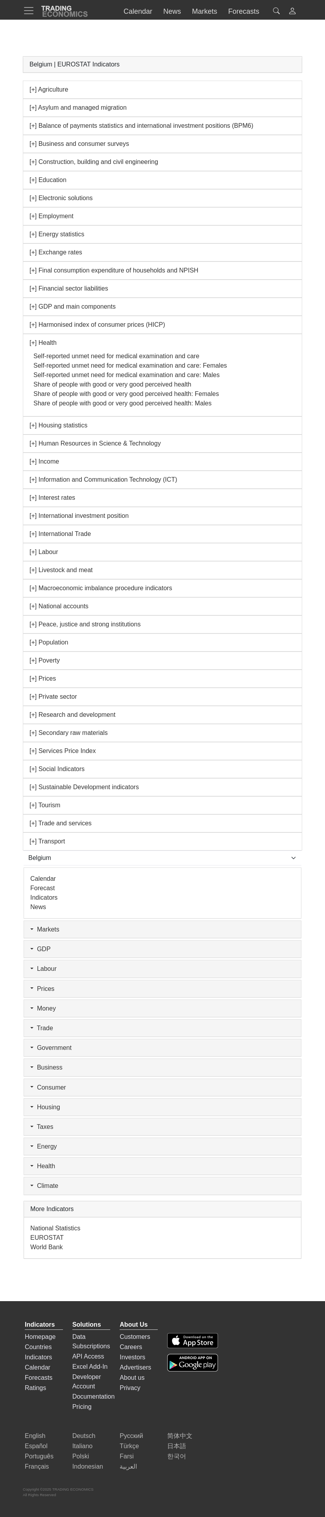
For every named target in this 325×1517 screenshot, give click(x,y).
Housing (45, 1107)
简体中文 (179, 1435)
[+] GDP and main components (73, 306)
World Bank (46, 1247)
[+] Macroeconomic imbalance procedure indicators (101, 588)
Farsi (127, 1456)
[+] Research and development (72, 714)
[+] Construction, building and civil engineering (94, 161)
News (38, 907)
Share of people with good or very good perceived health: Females (126, 393)
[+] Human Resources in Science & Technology (95, 443)
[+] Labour (44, 552)
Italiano (82, 1446)
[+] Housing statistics (58, 425)
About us (132, 1377)
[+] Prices (43, 678)
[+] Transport (47, 841)
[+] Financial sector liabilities (69, 288)
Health (42, 1166)
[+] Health (43, 342)
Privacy (130, 1387)
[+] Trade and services (61, 823)
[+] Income (44, 461)
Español (36, 1446)
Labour (43, 968)
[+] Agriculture (49, 89)
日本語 (176, 1446)
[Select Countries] (162, 858)
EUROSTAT (47, 1237)
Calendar (43, 878)
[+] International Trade (60, 533)
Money (43, 1008)
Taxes (41, 1126)
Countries (38, 1347)
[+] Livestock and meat (61, 570)
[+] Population (49, 642)
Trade (41, 1028)
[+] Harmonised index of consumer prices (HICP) (97, 324)
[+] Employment (52, 216)
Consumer (48, 1087)
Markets (44, 929)
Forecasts (38, 1377)
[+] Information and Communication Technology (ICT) (103, 479)
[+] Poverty (45, 660)
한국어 (176, 1456)
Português (39, 1456)
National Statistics (55, 1228)
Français (37, 1466)
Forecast (42, 888)
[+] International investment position (79, 515)
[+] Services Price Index (63, 750)
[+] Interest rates (52, 497)
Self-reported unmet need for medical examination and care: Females (130, 365)
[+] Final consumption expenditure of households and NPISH (114, 270)
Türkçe (129, 1446)
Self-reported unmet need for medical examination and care (116, 356)
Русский (131, 1435)
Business (46, 1067)
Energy (43, 1146)
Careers (131, 1347)
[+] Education (48, 180)
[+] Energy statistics (57, 234)
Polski (80, 1456)
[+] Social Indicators (57, 769)
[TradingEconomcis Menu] (31, 10)
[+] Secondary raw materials (69, 732)
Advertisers (135, 1367)
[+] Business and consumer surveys (79, 143)
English (35, 1435)
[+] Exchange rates (56, 252)
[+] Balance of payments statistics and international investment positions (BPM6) (141, 125)
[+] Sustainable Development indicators (84, 787)
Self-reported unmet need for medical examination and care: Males (126, 375)
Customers (135, 1336)
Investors (132, 1357)
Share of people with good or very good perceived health (112, 384)
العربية (128, 1466)
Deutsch (84, 1435)
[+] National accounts (59, 606)
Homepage (40, 1336)
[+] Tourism (45, 805)
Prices (42, 988)
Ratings (35, 1387)
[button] (292, 12)
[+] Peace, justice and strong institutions (85, 624)
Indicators (43, 897)
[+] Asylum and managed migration (78, 107)
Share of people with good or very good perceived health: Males (122, 403)
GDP (40, 949)
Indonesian (87, 1466)
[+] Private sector (53, 696)
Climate (44, 1185)
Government (51, 1047)
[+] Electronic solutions (61, 198)
